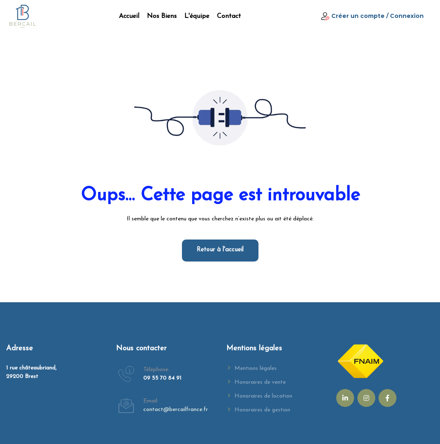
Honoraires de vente (260, 382)
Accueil (129, 16)
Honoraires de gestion (262, 410)
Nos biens (162, 16)
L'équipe (196, 16)
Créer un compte (358, 16)
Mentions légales (255, 368)
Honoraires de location (263, 396)
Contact (229, 16)
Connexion (407, 16)
